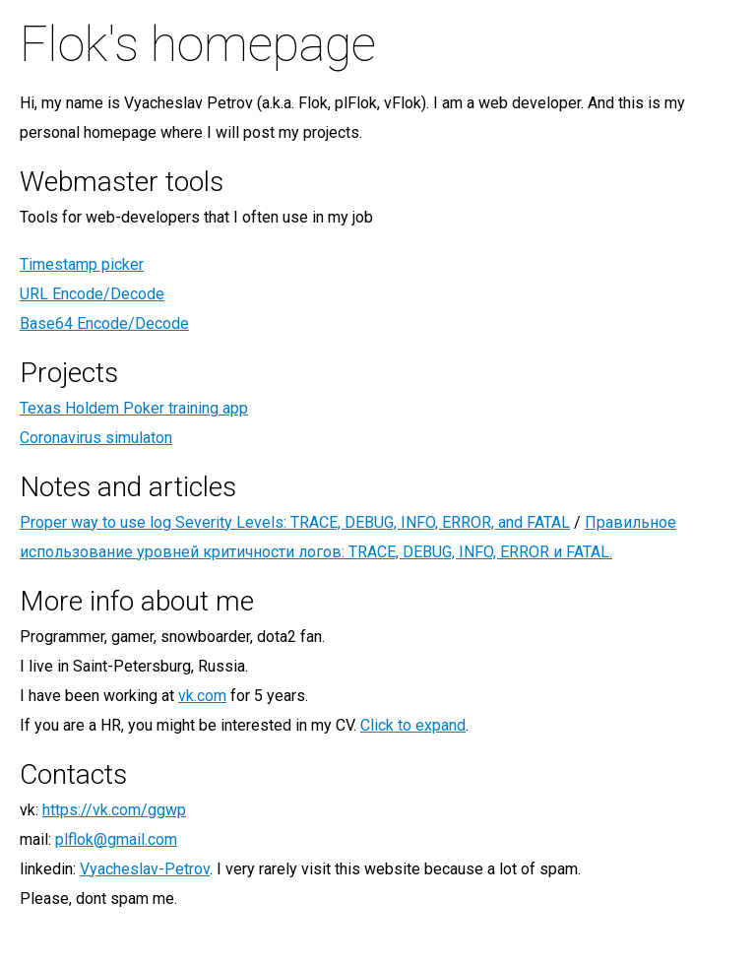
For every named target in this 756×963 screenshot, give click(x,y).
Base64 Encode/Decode (104, 323)
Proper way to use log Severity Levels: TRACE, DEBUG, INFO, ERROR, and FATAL (295, 522)
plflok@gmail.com (116, 839)
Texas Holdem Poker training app (134, 408)
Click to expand (413, 725)
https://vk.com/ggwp (114, 810)
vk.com (202, 695)
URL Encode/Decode (92, 294)
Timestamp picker (82, 264)
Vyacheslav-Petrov (145, 869)
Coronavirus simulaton (96, 437)
